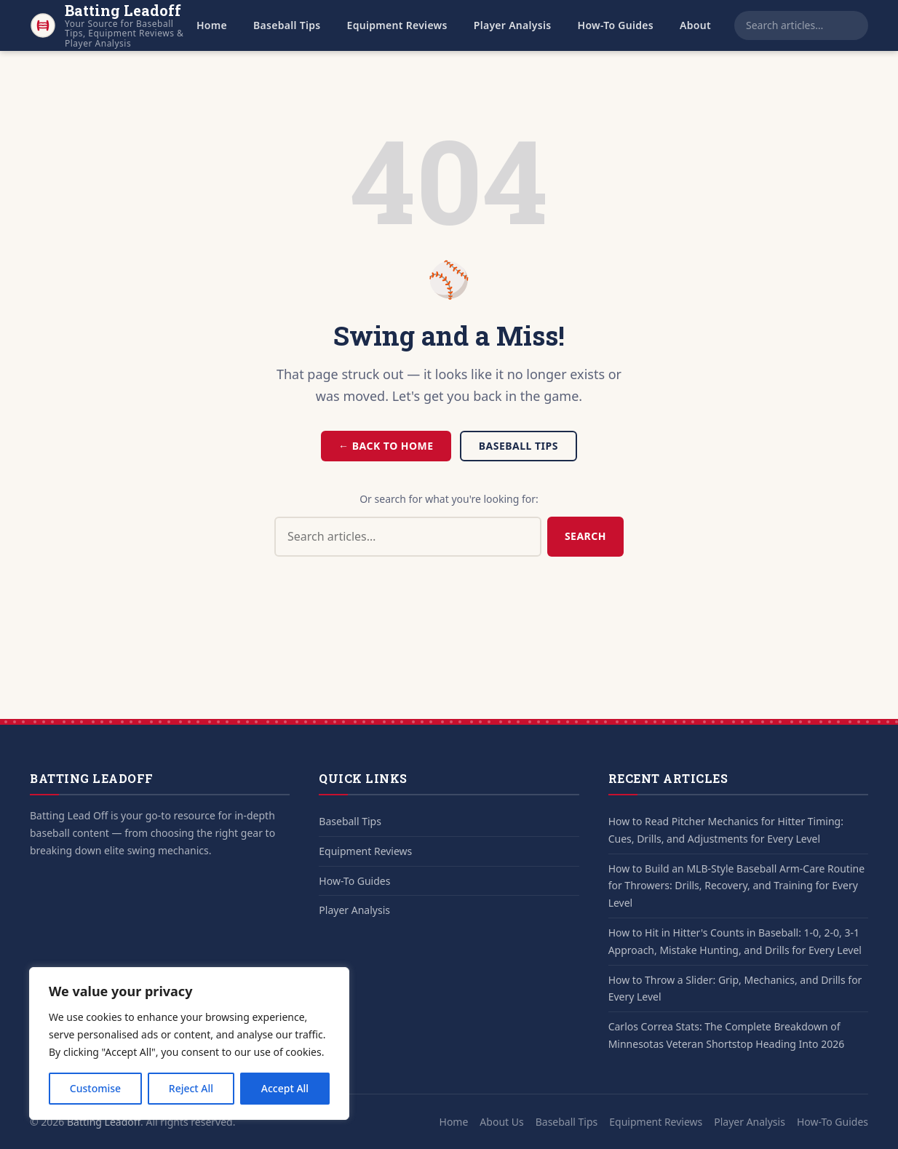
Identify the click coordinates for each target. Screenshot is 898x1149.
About (695, 25)
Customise (95, 1088)
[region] (189, 1043)
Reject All (191, 1088)
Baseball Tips (287, 25)
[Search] (859, 25)
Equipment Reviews (397, 25)
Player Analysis (513, 25)
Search (585, 536)
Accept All (285, 1088)
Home (211, 25)
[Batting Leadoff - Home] (107, 25)
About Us (501, 1122)
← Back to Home (386, 446)
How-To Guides (616, 25)
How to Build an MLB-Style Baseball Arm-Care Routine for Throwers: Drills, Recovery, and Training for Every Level (736, 886)
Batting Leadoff (103, 1122)
